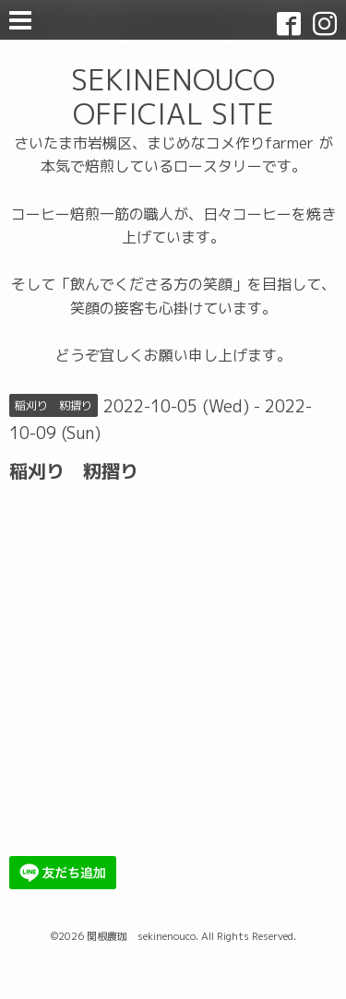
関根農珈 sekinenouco (141, 936)
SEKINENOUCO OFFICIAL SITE (173, 96)
